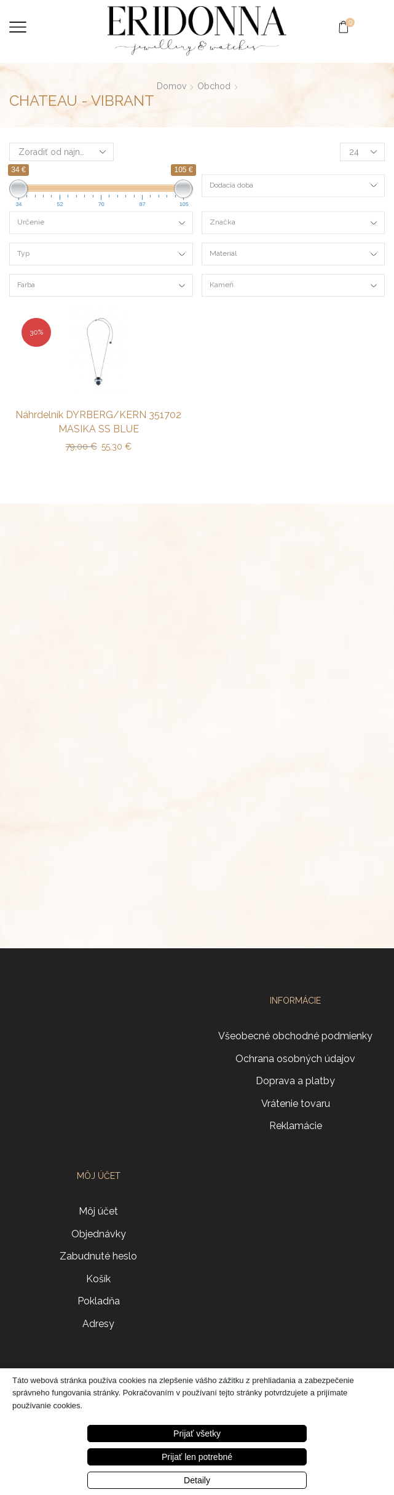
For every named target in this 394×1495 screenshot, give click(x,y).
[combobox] (293, 185)
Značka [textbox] (222, 222)
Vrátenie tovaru (295, 1103)
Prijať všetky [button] (197, 1433)
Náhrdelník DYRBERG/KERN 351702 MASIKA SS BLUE (98, 422)
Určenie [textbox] (30, 222)
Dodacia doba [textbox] (231, 184)
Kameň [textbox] (222, 284)
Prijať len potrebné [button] (197, 1457)
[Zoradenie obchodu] (61, 152)
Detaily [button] (197, 1480)
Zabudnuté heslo (98, 1256)
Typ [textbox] (23, 253)
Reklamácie (295, 1126)
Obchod (213, 86)
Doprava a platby (295, 1081)
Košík (98, 1279)
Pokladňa (98, 1301)
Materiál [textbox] (223, 253)
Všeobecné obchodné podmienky (295, 1036)
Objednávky (98, 1234)
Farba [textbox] (26, 284)
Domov (171, 86)
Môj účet (98, 1211)
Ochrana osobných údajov (295, 1059)
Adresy (98, 1324)
